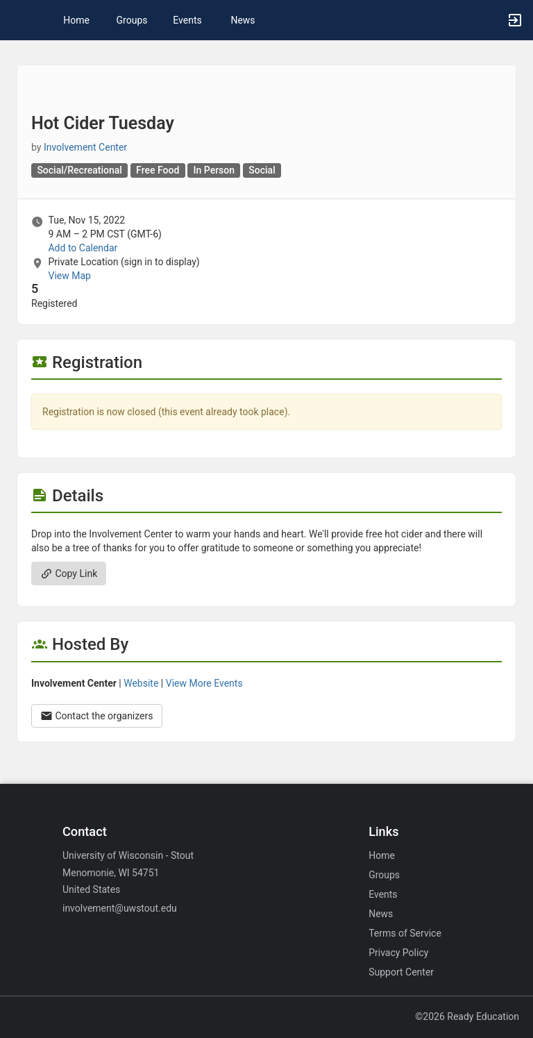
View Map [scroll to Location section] (69, 275)
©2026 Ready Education (467, 1016)
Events (187, 20)
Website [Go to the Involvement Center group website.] (141, 683)
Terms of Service (405, 933)
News (242, 20)
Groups (132, 20)
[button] (17, 20)
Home (382, 855)
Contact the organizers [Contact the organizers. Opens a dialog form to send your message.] (96, 715)
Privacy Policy (398, 952)
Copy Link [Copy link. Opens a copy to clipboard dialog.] (68, 573)
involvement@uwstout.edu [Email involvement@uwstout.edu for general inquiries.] (119, 908)
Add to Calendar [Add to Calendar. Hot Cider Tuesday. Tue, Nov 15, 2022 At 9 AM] (82, 247)
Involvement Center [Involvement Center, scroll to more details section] (85, 147)
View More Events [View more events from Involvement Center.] (204, 683)
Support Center (401, 972)
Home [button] (76, 20)
